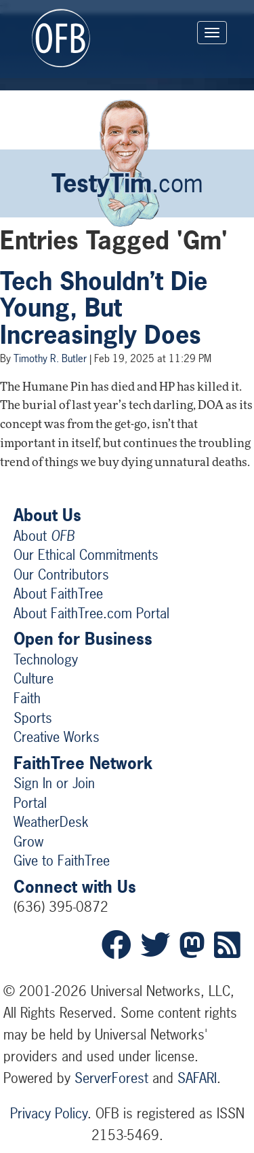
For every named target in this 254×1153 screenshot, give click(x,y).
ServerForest (111, 1078)
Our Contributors (61, 574)
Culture (34, 678)
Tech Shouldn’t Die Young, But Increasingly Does (103, 308)
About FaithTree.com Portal (91, 613)
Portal (30, 803)
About (44, 536)
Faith (27, 698)
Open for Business (83, 639)
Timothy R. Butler (50, 358)
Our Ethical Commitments (86, 555)
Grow (28, 841)
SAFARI (197, 1078)
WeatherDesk (51, 822)
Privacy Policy (48, 1113)
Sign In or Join (54, 783)
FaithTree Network (83, 763)
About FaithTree (58, 593)
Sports (33, 718)
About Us (47, 515)
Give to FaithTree (62, 860)
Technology (46, 659)
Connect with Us (75, 887)
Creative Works (57, 737)
